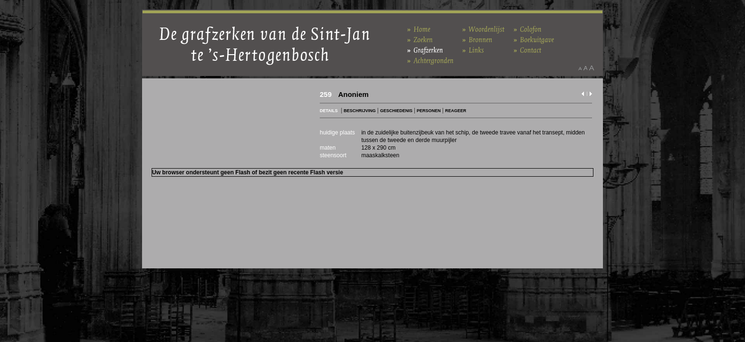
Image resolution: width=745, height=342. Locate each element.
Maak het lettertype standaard (585, 68)
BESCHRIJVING (360, 110)
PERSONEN (429, 110)
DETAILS (329, 110)
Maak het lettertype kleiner (580, 68)
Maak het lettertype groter (591, 68)
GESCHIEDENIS (396, 110)
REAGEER (456, 110)
